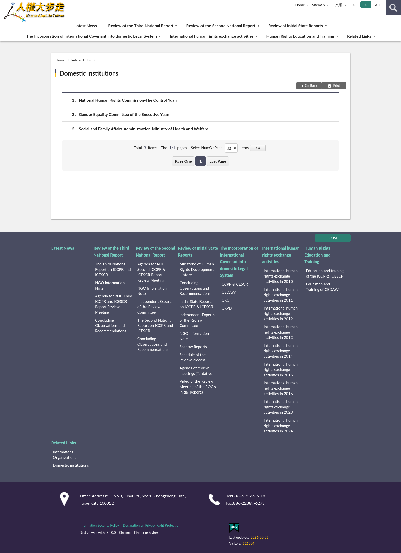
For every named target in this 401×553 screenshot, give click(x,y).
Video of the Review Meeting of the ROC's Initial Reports (198, 386)
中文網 (337, 5)
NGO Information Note (110, 285)
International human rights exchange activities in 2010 (281, 276)
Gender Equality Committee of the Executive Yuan (124, 114)
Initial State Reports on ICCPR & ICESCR (196, 304)
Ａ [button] (365, 5)
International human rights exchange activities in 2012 (281, 313)
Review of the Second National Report (220, 25)
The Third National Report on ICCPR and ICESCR (113, 269)
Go (258, 148)
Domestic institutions (89, 73)
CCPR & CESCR (235, 284)
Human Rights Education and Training (300, 36)
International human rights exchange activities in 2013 (281, 332)
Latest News (85, 25)
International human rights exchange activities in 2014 (281, 350)
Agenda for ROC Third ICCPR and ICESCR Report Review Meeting (113, 304)
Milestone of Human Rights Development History (197, 269)
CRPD (227, 308)
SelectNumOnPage (206, 147)
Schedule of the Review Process (193, 357)
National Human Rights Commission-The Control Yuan (128, 100)
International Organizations (64, 455)
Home (300, 5)
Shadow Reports (193, 346)
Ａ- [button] (354, 5)
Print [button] (336, 85)
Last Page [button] (217, 161)
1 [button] (200, 161)
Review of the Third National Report (140, 25)
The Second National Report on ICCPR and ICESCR (155, 325)
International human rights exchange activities (212, 36)
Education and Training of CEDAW (322, 287)
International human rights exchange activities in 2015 (281, 369)
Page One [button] (183, 161)
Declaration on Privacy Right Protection (151, 525)
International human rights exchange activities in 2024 (281, 425)
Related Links (359, 36)
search (393, 7)
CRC (225, 300)
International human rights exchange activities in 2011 (281, 294)
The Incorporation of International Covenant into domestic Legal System (91, 36)
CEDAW (229, 292)
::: (4, 4)
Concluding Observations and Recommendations (110, 325)
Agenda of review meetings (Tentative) (196, 371)
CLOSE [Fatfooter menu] (333, 238)
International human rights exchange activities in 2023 (281, 406)
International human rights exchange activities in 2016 (281, 388)
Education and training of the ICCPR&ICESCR (325, 273)
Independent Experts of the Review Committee (154, 306)
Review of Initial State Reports (295, 25)
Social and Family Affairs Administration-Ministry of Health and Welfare (143, 129)
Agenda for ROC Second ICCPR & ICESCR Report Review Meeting (151, 272)
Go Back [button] (311, 85)
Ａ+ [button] (377, 5)
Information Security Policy (99, 525)
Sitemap (318, 5)
